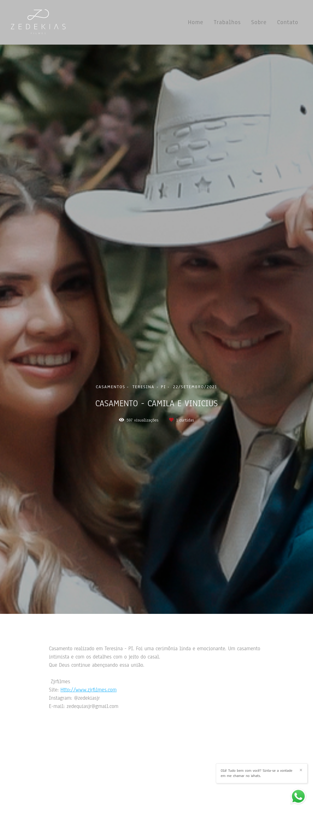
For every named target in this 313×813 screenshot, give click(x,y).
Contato (287, 22)
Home (196, 22)
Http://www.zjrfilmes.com (89, 690)
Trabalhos (227, 22)
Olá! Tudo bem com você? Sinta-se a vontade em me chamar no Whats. (257, 773)
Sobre (259, 22)
